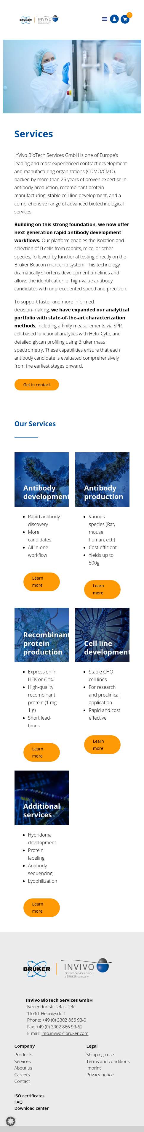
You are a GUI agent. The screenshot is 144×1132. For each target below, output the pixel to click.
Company (25, 1046)
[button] (10, 1121)
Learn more (37, 581)
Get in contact (36, 384)
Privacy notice (100, 1075)
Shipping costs (101, 1054)
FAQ (19, 1102)
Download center (32, 1108)
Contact (22, 1081)
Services (23, 1061)
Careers (22, 1075)
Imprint (94, 1068)
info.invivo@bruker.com (64, 1033)
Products (23, 1054)
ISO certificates (30, 1096)
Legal (92, 1046)
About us (23, 1068)
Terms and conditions (108, 1061)
